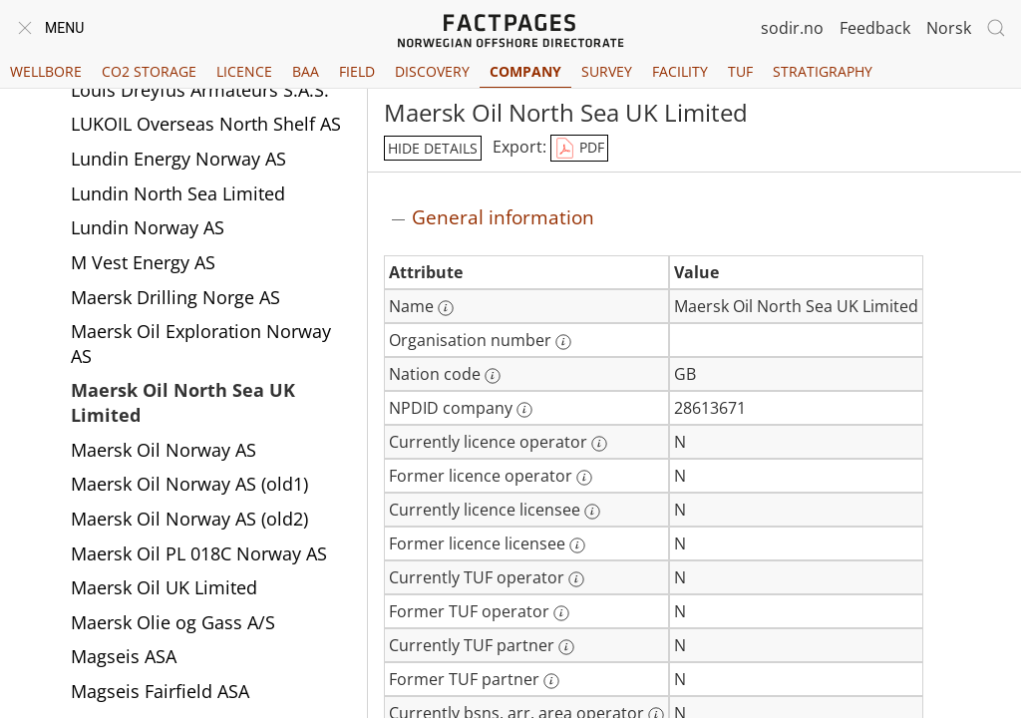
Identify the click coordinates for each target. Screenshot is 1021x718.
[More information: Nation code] (493, 376)
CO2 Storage (149, 71)
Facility (680, 71)
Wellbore (46, 71)
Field (357, 71)
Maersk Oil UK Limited (164, 587)
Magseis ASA (123, 656)
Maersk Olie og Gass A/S (173, 622)
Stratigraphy (822, 71)
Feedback (875, 28)
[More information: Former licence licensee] (577, 545)
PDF (579, 149)
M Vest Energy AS (143, 262)
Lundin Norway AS (147, 227)
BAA (305, 71)
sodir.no (792, 28)
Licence (244, 71)
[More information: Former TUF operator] (561, 613)
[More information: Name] (446, 308)
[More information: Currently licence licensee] (592, 512)
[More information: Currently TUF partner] (566, 647)
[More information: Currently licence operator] (599, 444)
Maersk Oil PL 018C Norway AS (199, 553)
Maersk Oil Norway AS (163, 450)
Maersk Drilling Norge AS (175, 297)
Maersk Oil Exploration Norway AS (201, 343)
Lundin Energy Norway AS (178, 159)
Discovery (432, 71)
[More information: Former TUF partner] (551, 681)
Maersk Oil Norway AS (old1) (189, 484)
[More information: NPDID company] (524, 410)
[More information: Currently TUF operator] (576, 579)
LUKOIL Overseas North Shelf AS (206, 124)
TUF (740, 71)
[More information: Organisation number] (563, 342)
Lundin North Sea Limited (178, 193)
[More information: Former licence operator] (584, 478)
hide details (433, 148)
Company (525, 71)
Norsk (948, 28)
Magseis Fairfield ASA (160, 691)
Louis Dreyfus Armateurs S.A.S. (200, 90)
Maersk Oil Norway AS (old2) (189, 519)
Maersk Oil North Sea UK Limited (183, 402)
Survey (606, 71)
